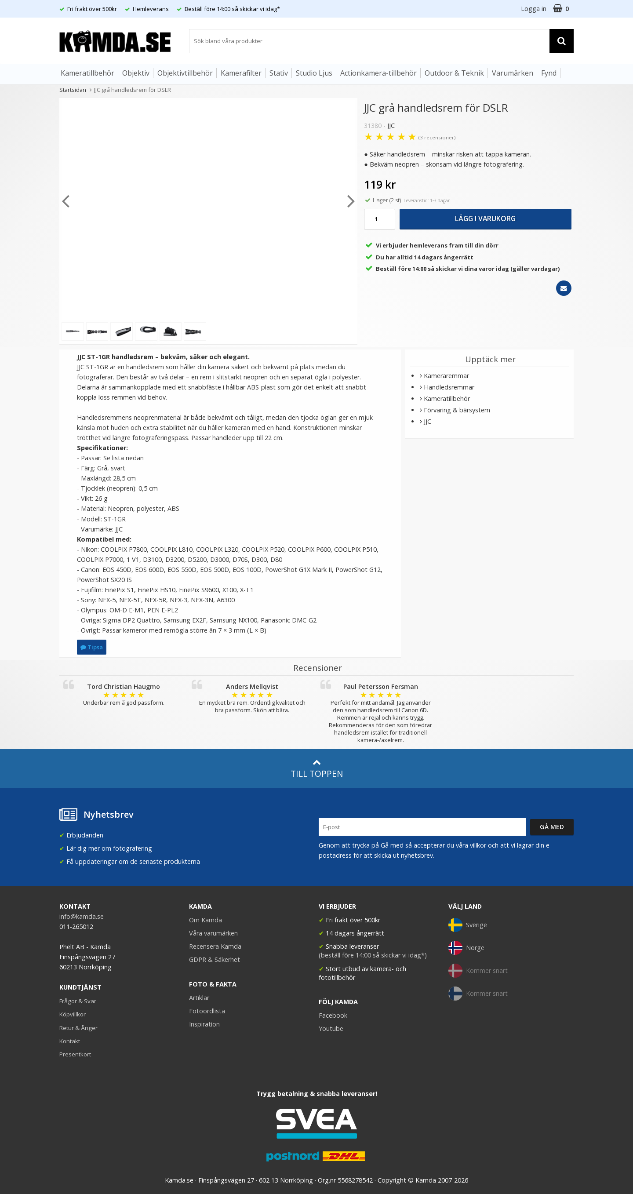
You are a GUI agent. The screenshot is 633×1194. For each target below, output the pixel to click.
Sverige (467, 925)
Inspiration (204, 1024)
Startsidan (72, 90)
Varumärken (512, 73)
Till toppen (317, 768)
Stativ (278, 73)
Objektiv (135, 73)
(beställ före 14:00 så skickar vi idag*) (373, 955)
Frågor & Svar (77, 1001)
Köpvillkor (72, 1014)
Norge (466, 948)
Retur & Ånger (78, 1028)
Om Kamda (205, 920)
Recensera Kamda (215, 946)
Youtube (331, 1028)
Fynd (549, 73)
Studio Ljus (314, 73)
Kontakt (69, 1041)
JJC (391, 125)
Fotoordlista (207, 1011)
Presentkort (75, 1054)
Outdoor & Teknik (454, 73)
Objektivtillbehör (185, 73)
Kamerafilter (241, 73)
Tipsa (91, 647)
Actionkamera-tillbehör (378, 73)
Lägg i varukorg (485, 218)
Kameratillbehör (87, 73)
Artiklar (199, 998)
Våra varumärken (213, 933)
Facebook (333, 1015)
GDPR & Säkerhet (214, 959)
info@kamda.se (81, 916)
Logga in (533, 8)
